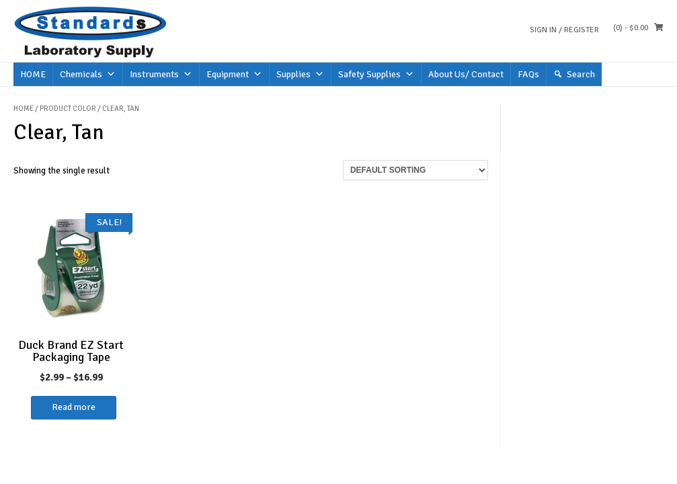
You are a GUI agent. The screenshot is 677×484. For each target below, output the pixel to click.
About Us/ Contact (466, 74)
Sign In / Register (564, 30)
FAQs (528, 74)
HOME (33, 74)
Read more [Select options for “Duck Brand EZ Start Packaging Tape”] (73, 407)
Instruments (161, 74)
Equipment (234, 74)
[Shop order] (415, 170)
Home (23, 108)
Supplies (300, 74)
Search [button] (581, 74)
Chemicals (88, 74)
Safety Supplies (376, 74)
